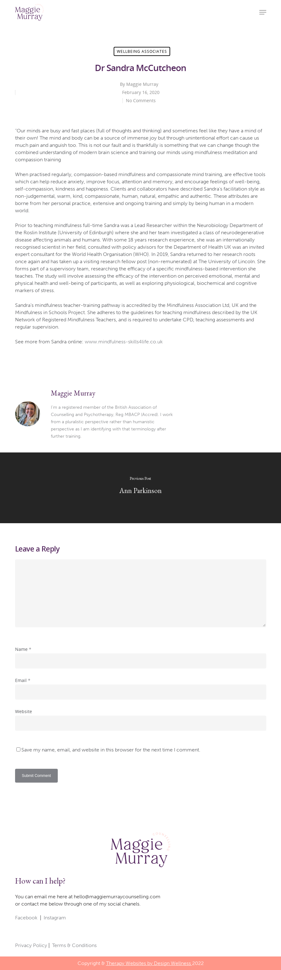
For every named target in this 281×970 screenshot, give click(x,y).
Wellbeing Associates (142, 51)
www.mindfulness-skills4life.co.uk (124, 342)
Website (23, 711)
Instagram (55, 918)
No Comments (141, 100)
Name (23, 649)
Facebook (26, 918)
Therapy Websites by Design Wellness (149, 963)
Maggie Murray (142, 84)
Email (22, 680)
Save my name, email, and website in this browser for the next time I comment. (110, 750)
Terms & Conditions (74, 945)
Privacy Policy (31, 945)
